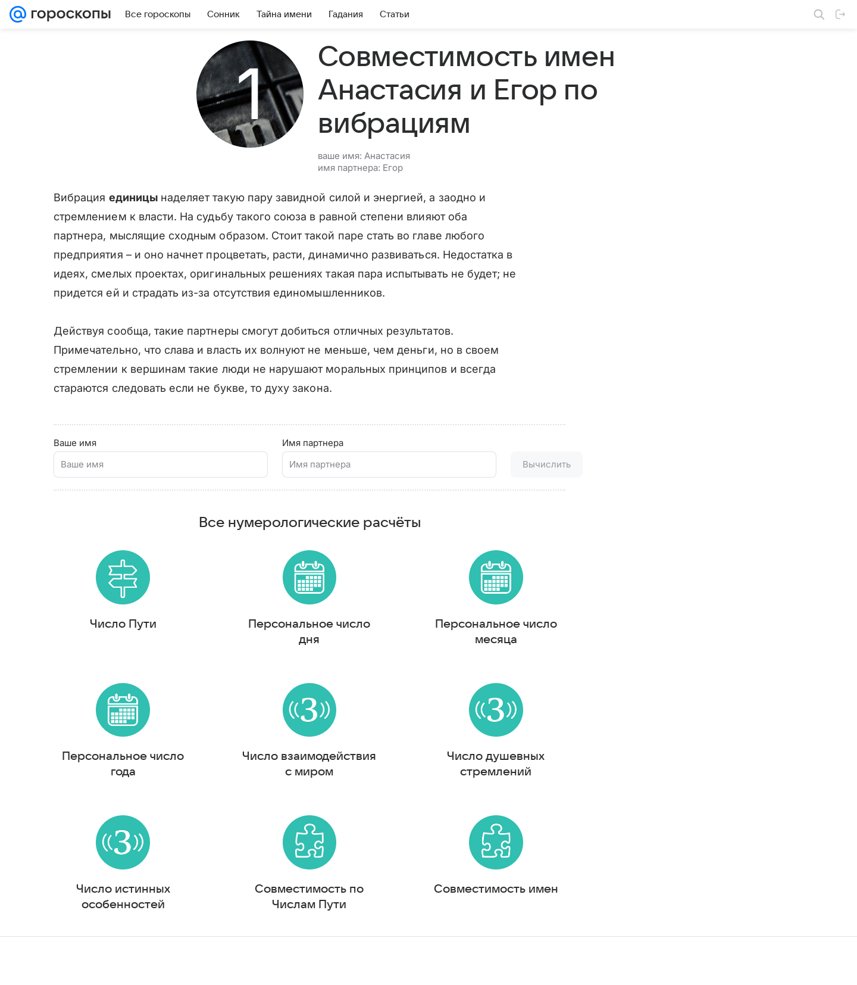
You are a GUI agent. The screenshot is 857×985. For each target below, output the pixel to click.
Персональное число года (123, 766)
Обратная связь (574, 964)
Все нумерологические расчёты (310, 514)
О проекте (380, 964)
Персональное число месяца (496, 628)
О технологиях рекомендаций (663, 964)
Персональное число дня (309, 628)
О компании (67, 964)
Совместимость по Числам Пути (309, 904)
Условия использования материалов (472, 964)
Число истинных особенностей (123, 904)
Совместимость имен (496, 896)
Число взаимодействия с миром (309, 766)
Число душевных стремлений (496, 766)
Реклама (113, 964)
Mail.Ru (24, 964)
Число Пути (123, 620)
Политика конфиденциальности (780, 964)
